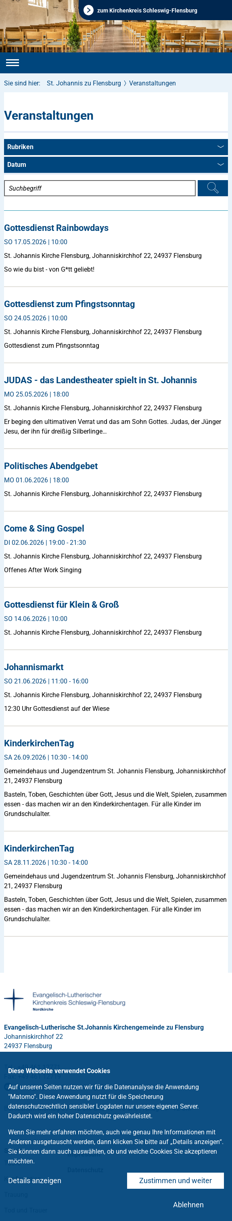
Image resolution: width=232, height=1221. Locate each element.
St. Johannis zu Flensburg (84, 83)
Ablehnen (188, 1204)
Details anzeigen (34, 1180)
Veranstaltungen (152, 83)
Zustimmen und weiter (175, 1180)
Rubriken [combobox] (115, 147)
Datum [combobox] (115, 165)
